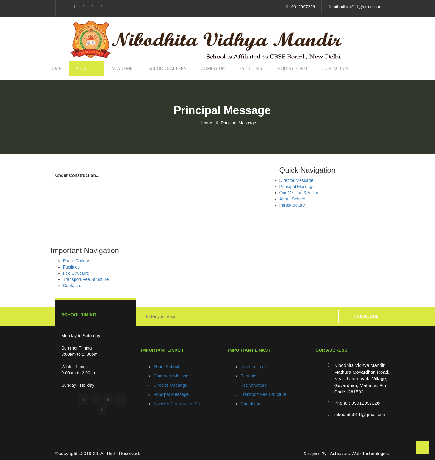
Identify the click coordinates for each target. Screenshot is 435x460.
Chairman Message (172, 375)
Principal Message (238, 122)
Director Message (296, 180)
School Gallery (167, 68)
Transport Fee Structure (86, 279)
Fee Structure (76, 273)
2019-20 (89, 453)
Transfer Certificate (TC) (176, 403)
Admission (213, 68)
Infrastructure (292, 205)
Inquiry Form (291, 68)
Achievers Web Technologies (359, 453)
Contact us (335, 68)
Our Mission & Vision (299, 192)
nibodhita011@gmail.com (358, 6)
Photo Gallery (76, 260)
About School (292, 198)
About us (86, 68)
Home (55, 68)
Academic (122, 68)
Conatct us (251, 403)
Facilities (250, 68)
